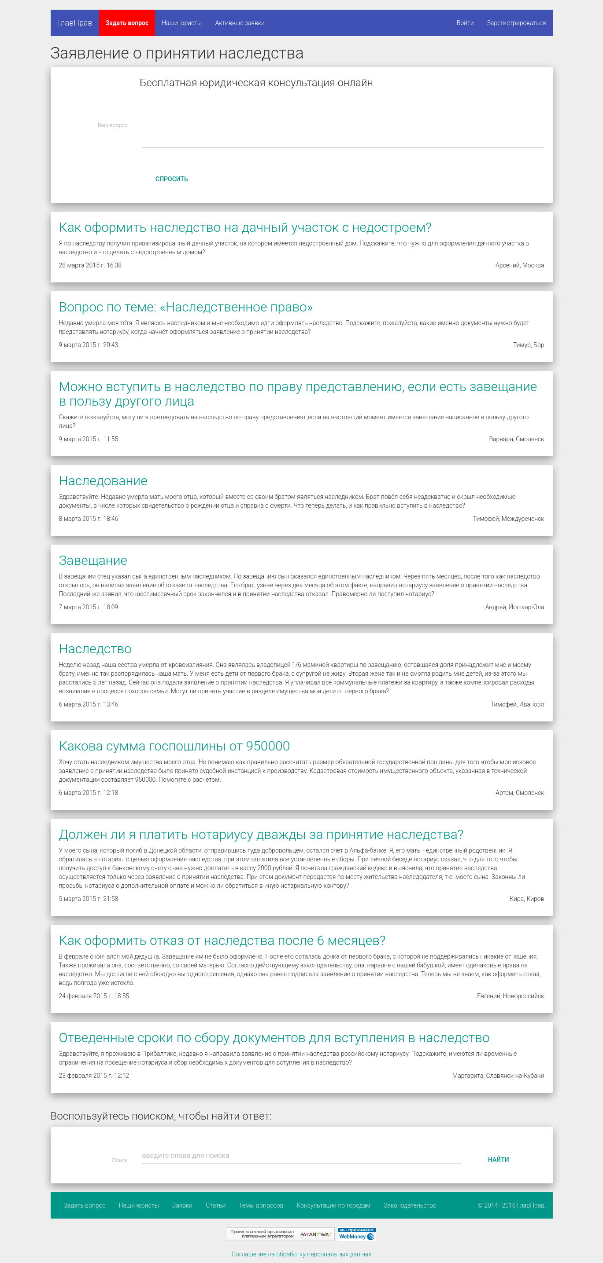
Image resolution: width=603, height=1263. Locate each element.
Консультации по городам (333, 1205)
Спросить (171, 179)
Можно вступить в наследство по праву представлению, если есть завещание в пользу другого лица (298, 394)
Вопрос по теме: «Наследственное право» (186, 307)
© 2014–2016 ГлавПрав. (512, 1205)
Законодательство (410, 1205)
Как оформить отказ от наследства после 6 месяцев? (222, 940)
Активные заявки (240, 22)
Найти (498, 1159)
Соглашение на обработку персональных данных (301, 1254)
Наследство (95, 648)
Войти (465, 22)
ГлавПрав (74, 22)
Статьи (216, 1205)
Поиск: (120, 1160)
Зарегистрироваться (516, 22)
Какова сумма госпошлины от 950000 (174, 746)
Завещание (93, 560)
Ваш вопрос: (113, 125)
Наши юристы (182, 22)
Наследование (103, 480)
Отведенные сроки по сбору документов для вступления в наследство (274, 1037)
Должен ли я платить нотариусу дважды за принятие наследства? (261, 834)
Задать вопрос (127, 22)
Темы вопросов (261, 1205)
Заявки (182, 1205)
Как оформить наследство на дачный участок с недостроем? (245, 227)
